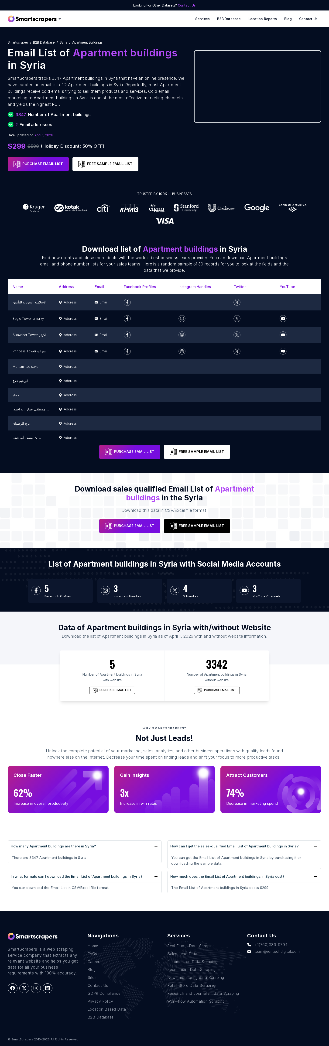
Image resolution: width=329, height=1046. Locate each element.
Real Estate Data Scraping (191, 945)
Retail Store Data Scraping (191, 985)
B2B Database (229, 19)
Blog (288, 19)
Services (202, 19)
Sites (92, 977)
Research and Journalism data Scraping (203, 993)
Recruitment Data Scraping (191, 969)
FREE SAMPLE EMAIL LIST (105, 164)
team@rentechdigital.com (273, 951)
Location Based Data (107, 1009)
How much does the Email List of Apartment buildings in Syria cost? (227, 876)
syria (63, 42)
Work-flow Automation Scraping (196, 1001)
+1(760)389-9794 (267, 944)
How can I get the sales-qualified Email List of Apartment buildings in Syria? (234, 846)
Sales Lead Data (182, 953)
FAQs (92, 953)
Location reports (262, 19)
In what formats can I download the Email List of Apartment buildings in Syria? (76, 876)
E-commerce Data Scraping (192, 961)
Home (93, 945)
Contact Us (187, 5)
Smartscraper (18, 42)
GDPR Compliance (104, 993)
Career (93, 961)
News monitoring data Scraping (195, 977)
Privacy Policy (100, 1001)
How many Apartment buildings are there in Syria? (53, 846)
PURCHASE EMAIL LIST (38, 164)
